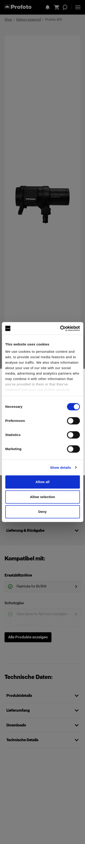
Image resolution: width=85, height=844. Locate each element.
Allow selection (42, 497)
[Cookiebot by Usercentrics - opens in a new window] (60, 328)
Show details (60, 467)
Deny (42, 512)
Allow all (43, 482)
